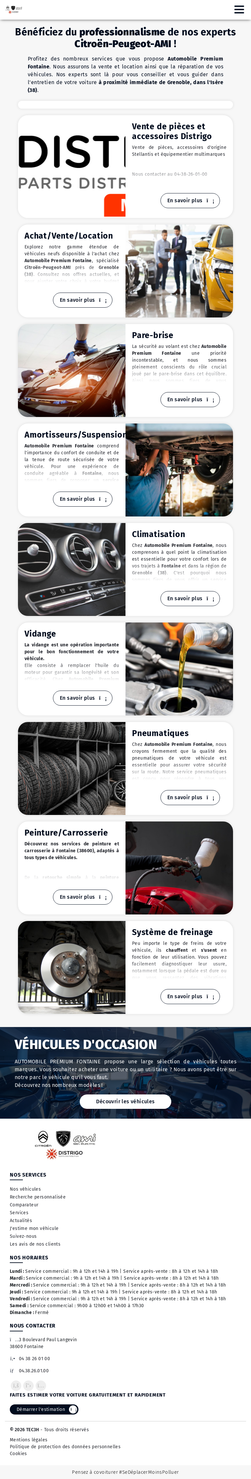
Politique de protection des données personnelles (65, 1447)
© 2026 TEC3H (24, 1430)
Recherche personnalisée (38, 1197)
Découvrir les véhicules (125, 1101)
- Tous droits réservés (64, 1430)
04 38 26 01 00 (30, 1359)
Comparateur (24, 1205)
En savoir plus (190, 200)
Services (19, 1213)
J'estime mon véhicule (34, 1228)
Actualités (21, 1220)
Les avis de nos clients (35, 1244)
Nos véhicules (25, 1189)
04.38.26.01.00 (29, 1371)
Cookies (18, 1453)
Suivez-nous (23, 1236)
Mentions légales (28, 1440)
